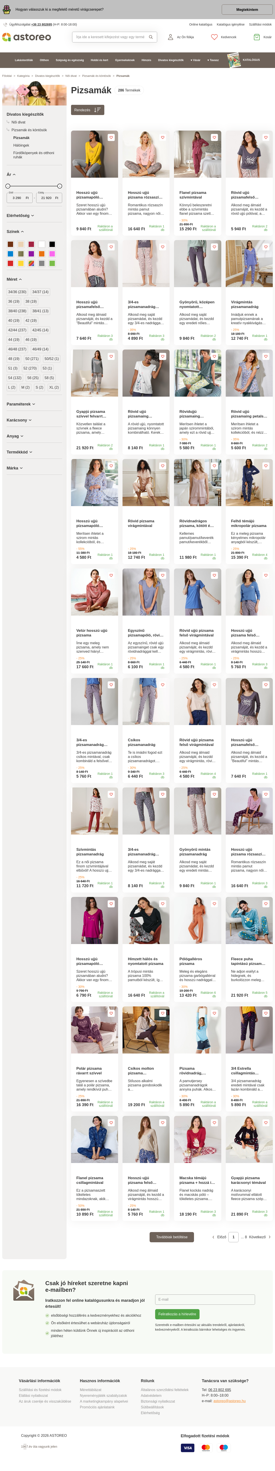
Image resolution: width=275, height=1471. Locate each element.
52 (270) (30, 368)
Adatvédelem (151, 1398)
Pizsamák (21, 138)
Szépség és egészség (70, 60)
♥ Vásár (196, 60)
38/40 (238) (17, 311)
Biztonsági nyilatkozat (158, 1404)
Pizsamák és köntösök (96, 76)
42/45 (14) (40, 330)
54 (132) (15, 378)
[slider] (8, 186)
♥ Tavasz (213, 60)
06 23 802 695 (219, 1393)
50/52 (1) (52, 359)
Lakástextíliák (24, 60)
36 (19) (14, 301)
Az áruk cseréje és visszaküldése (45, 1404)
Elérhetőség (150, 1416)
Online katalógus (200, 24)
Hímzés (146, 60)
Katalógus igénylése (231, 24)
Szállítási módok (260, 24)
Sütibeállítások (152, 1410)
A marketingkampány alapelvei (104, 1404)
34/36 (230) (17, 292)
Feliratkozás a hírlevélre (177, 1317)
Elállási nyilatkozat (33, 1398)
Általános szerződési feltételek (165, 1393)
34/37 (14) (40, 292)
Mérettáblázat (90, 1393)
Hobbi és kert (99, 60)
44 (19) (14, 340)
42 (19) (31, 320)
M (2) (25, 387)
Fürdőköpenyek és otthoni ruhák (33, 155)
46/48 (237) (17, 349)
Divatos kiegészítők (171, 60)
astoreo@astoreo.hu (230, 1404)
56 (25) (33, 378)
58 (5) (49, 378)
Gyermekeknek (125, 60)
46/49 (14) (40, 349)
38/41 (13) (40, 311)
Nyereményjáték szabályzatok (103, 1398)
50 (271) (32, 359)
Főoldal (7, 76)
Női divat (71, 76)
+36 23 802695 (41, 24)
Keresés (151, 37)
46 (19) (31, 340)
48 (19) (14, 359)
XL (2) (54, 387)
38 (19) (31, 301)
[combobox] (108, 37)
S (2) (39, 387)
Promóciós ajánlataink (97, 1410)
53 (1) (47, 368)
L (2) (11, 387)
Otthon (44, 60)
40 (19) (14, 320)
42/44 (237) (17, 330)
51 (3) (13, 368)
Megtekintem (247, 10)
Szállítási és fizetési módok (41, 1393)
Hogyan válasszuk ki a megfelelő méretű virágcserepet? (60, 9)
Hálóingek (21, 145)
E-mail (163, 1302)
